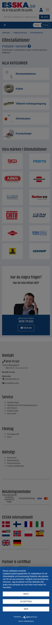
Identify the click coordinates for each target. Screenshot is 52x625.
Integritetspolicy (29, 621)
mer (26, 609)
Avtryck (20, 621)
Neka (26, 594)
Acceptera (26, 601)
